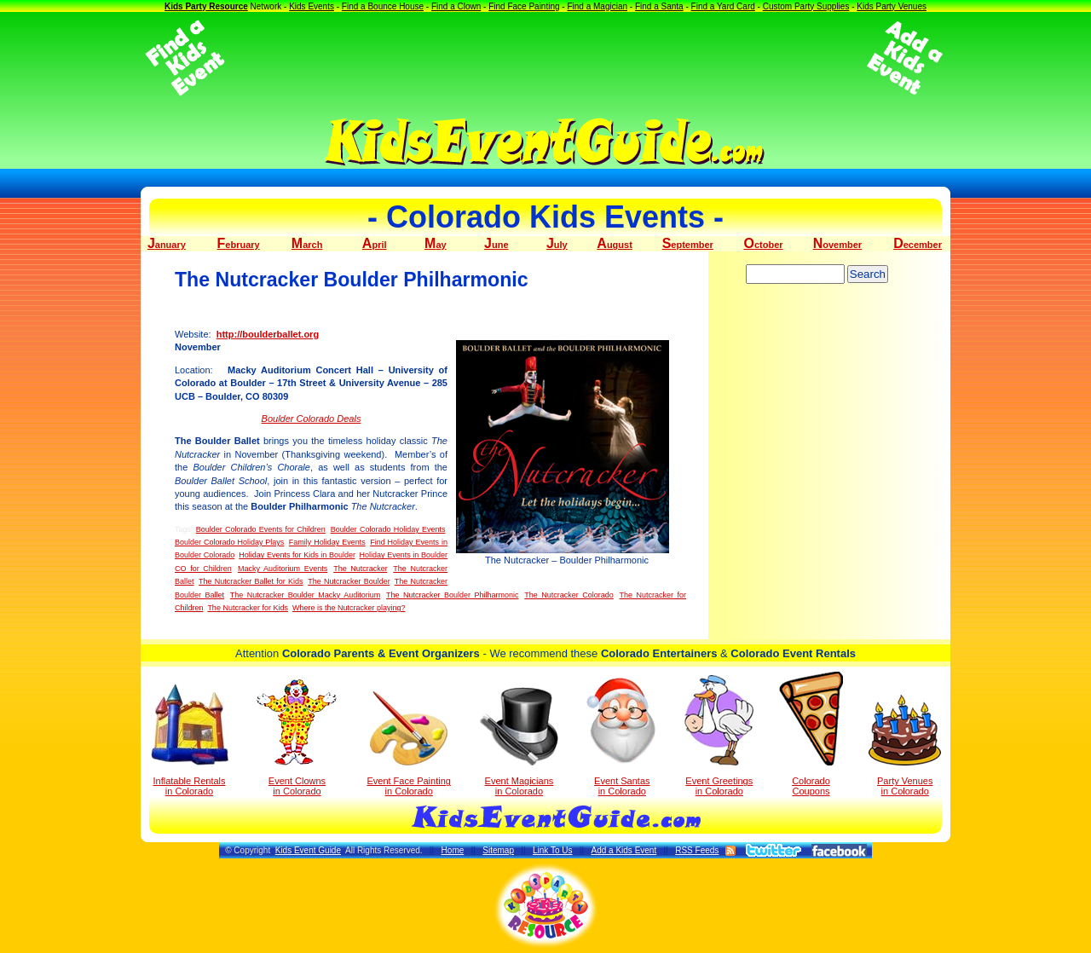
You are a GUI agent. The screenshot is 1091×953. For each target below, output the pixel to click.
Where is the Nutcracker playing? (349, 608)
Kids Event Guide (308, 850)
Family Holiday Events (327, 542)
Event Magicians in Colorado (519, 741)
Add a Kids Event (623, 850)
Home (453, 850)
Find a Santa (659, 6)
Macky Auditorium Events (282, 568)
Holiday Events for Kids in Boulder (297, 555)
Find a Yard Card (723, 6)
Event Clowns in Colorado (297, 737)
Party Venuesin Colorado (905, 745)
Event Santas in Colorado (622, 735)
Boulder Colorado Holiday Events (388, 529)
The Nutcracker (360, 568)
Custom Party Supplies (806, 6)
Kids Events (311, 6)
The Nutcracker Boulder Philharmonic (452, 595)
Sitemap (498, 850)
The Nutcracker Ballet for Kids (251, 581)
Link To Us (553, 850)
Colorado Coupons (811, 734)
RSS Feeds (697, 850)
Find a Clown (456, 6)
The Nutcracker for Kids (247, 608)
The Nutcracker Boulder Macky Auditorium (305, 595)
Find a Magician (597, 6)
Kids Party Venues (891, 6)
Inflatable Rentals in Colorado (189, 740)
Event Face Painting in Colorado (408, 743)
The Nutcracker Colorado (568, 595)
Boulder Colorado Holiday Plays (229, 542)
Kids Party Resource (206, 6)
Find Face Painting (523, 6)
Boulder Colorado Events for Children (261, 529)
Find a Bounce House (383, 6)
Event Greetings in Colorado (718, 735)
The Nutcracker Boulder (349, 581)
